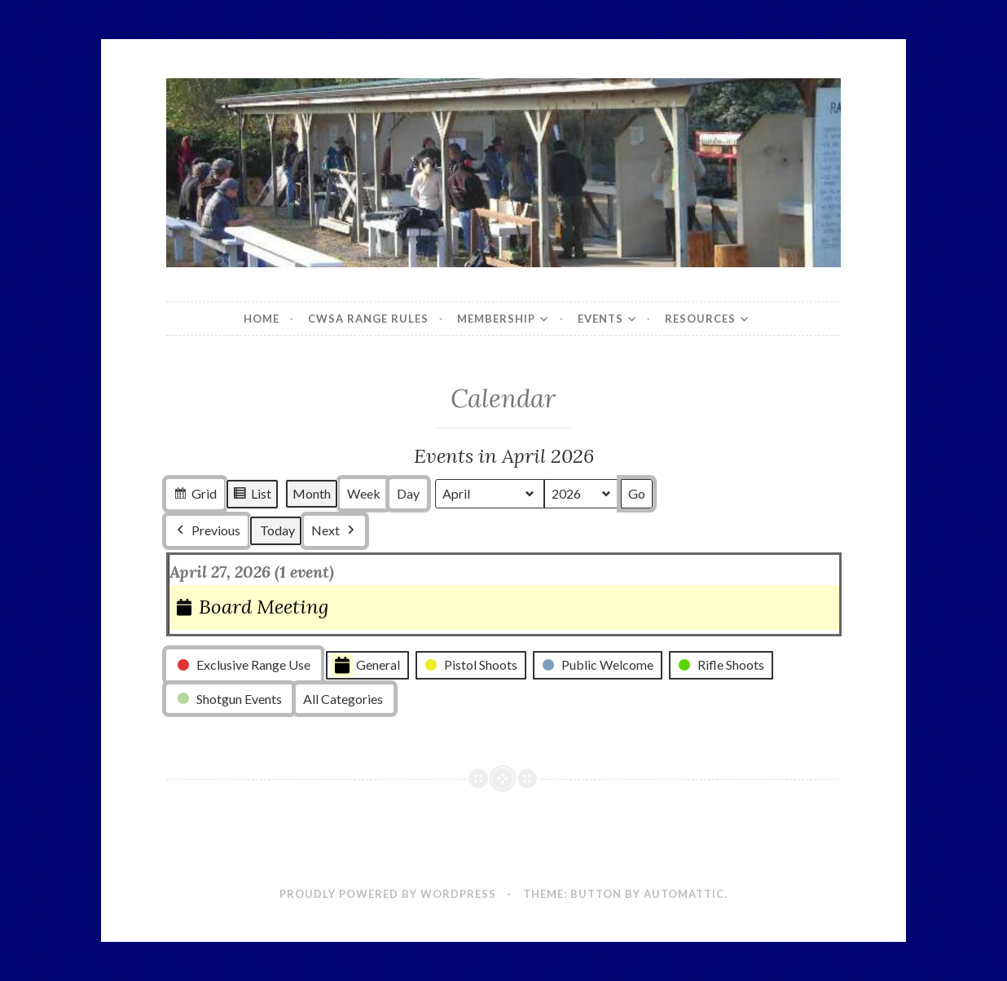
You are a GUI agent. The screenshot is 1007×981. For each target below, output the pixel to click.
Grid (195, 496)
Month (311, 494)
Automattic (684, 893)
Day (408, 494)
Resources (700, 318)
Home (261, 318)
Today (277, 531)
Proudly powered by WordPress (387, 893)
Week (363, 494)
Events (600, 318)
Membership (496, 318)
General (366, 665)
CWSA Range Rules (368, 318)
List (251, 496)
